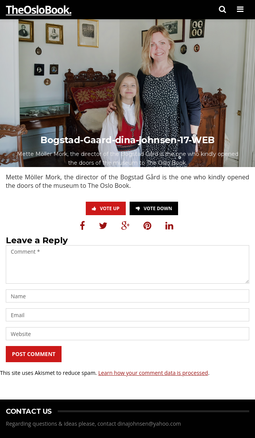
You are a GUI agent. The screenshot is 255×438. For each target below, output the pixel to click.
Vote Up (106, 208)
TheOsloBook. (38, 9)
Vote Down (154, 208)
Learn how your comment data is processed (153, 372)
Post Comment (33, 354)
